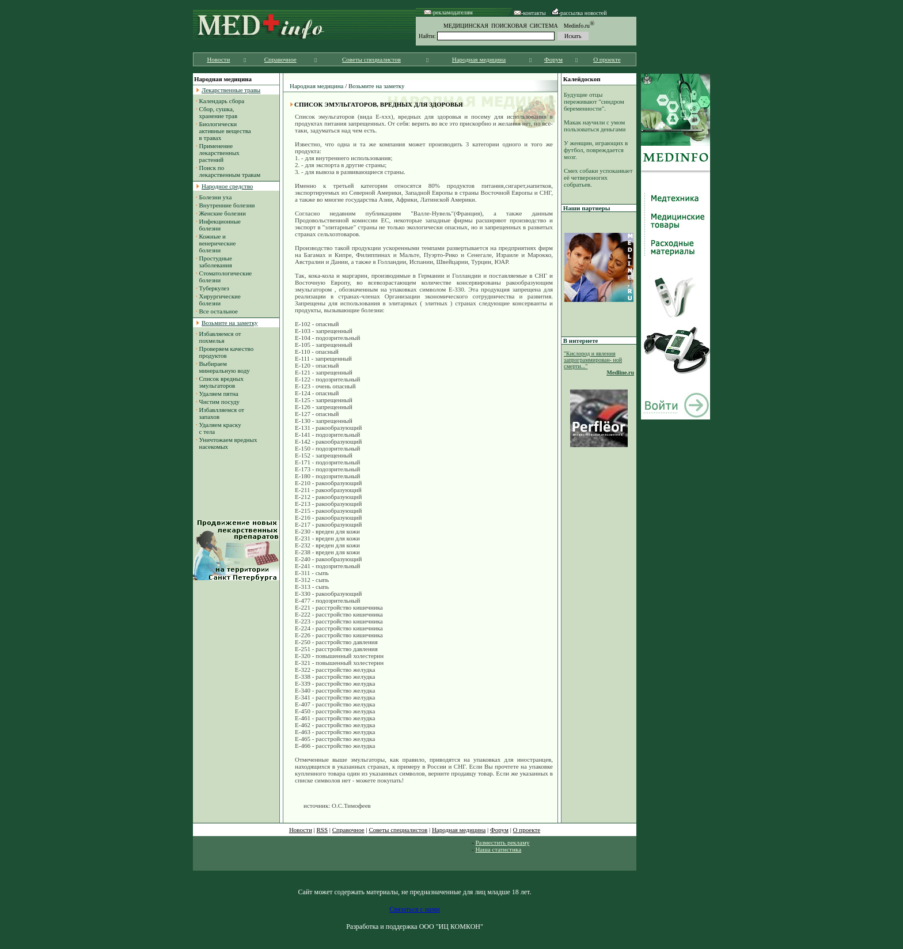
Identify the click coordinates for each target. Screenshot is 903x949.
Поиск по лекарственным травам (228, 171)
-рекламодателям (448, 12)
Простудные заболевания (214, 262)
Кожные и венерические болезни (216, 243)
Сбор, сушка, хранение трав (216, 112)
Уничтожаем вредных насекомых (226, 443)
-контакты (530, 13)
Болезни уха (215, 197)
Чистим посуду (219, 401)
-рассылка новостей (579, 13)
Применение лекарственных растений (218, 152)
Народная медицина (479, 59)
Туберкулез (214, 288)
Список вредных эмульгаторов (220, 382)
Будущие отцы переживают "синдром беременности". (594, 101)
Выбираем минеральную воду (223, 367)
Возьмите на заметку (376, 85)
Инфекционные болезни (218, 225)
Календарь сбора (222, 100)
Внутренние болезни (227, 205)
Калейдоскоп (582, 78)
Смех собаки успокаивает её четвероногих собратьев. (598, 177)
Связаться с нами (414, 909)
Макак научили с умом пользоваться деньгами (594, 126)
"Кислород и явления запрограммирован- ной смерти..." (593, 359)
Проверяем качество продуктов (224, 352)
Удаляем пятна (219, 393)
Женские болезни (222, 213)
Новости (218, 59)
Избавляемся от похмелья (218, 337)
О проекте (607, 59)
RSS (322, 829)
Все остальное (218, 311)
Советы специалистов (371, 59)
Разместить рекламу (502, 842)
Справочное (280, 59)
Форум (553, 59)
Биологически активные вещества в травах (223, 130)
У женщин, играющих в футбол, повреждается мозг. (596, 149)
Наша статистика (498, 849)
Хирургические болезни (218, 300)
